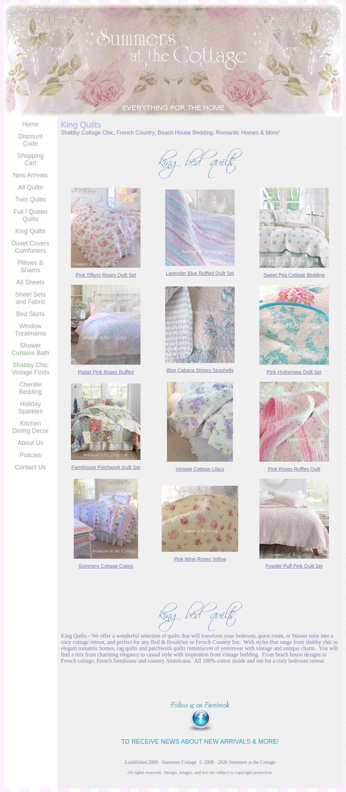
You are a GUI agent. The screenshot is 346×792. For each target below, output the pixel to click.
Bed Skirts (30, 313)
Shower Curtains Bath (30, 349)
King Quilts (30, 231)
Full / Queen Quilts (30, 215)
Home (30, 124)
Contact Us (30, 467)
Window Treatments (30, 330)
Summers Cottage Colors (106, 566)
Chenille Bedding (30, 388)
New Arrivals (30, 175)
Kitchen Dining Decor (30, 427)
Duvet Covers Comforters (30, 247)
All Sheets (30, 282)
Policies (30, 455)
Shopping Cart (30, 159)
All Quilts (30, 187)
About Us (30, 442)
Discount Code (30, 140)
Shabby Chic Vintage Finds (30, 369)
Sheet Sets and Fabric (30, 298)
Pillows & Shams (30, 266)
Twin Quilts (30, 199)
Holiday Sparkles (30, 408)
